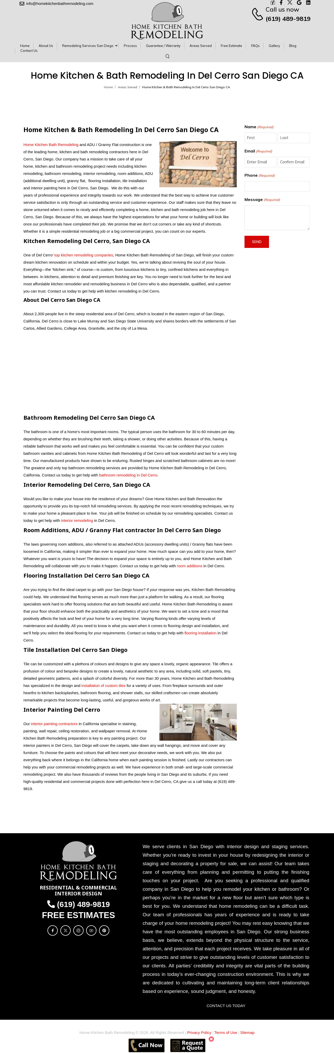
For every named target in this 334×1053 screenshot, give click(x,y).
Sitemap (247, 1032)
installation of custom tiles (104, 685)
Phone (260, 175)
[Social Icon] (52, 930)
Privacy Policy (199, 1032)
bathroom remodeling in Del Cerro (128, 475)
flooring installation (200, 633)
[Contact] (258, 14)
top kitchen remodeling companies (83, 255)
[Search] (168, 56)
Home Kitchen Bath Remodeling (50, 144)
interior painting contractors (54, 724)
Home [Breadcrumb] (108, 87)
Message (262, 199)
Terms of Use (225, 1032)
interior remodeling (77, 520)
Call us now (282, 9)
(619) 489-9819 (288, 18)
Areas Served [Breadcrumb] (127, 87)
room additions (189, 566)
